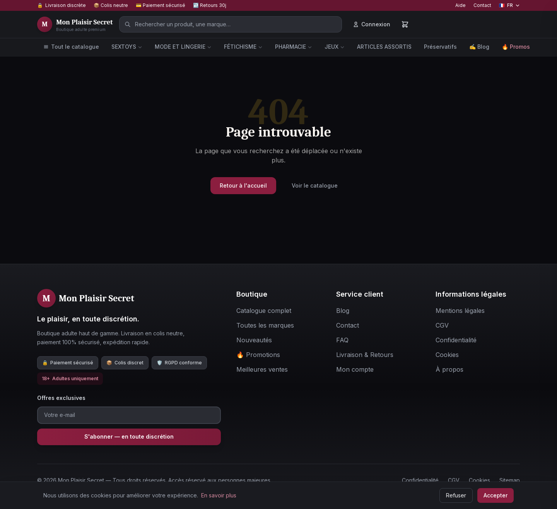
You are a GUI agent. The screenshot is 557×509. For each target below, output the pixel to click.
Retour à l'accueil (243, 185)
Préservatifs (440, 46)
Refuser (456, 495)
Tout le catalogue (71, 46)
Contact (482, 5)
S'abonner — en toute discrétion (129, 436)
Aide (460, 5)
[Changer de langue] (509, 5)
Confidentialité (420, 480)
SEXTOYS (126, 46)
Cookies (479, 480)
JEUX (335, 46)
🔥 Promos (516, 46)
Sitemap (509, 480)
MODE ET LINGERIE (183, 46)
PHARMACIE (293, 46)
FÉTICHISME (243, 46)
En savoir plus (218, 495)
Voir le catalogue (315, 185)
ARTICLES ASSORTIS (384, 46)
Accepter (495, 495)
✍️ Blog (479, 46)
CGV (454, 480)
